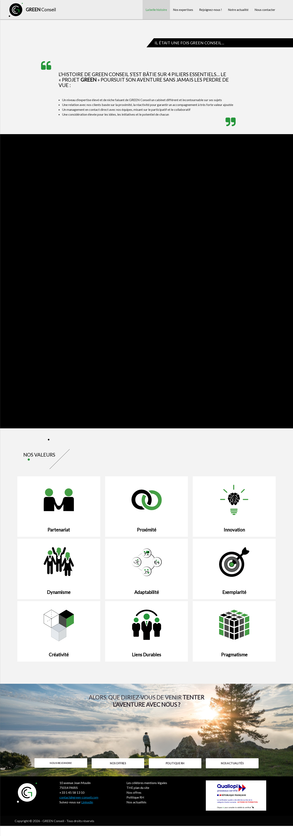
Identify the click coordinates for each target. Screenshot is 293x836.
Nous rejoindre (60, 773)
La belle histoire (156, 10)
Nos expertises (183, 10)
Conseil (41, 10)
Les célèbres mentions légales (146, 793)
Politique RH (175, 773)
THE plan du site (137, 798)
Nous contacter (265, 10)
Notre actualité (238, 10)
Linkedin (87, 812)
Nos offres (118, 773)
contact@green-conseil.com (78, 807)
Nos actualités (232, 773)
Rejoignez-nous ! (210, 10)
